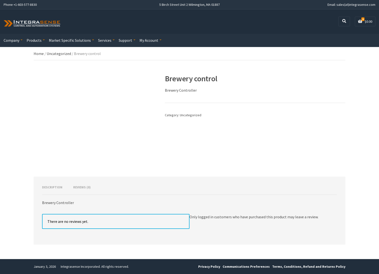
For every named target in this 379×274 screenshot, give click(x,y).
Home (39, 53)
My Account (148, 40)
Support (125, 40)
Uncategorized (59, 53)
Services (104, 40)
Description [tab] (52, 187)
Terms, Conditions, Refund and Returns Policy (308, 266)
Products (34, 40)
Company (11, 40)
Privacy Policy (209, 266)
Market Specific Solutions (70, 40)
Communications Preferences (246, 266)
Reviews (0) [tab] (82, 187)
